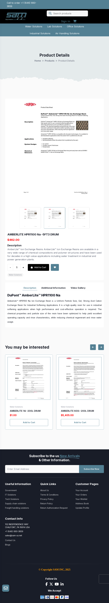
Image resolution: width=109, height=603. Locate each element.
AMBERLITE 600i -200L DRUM (77, 410)
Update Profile (82, 508)
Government (11, 490)
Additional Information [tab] (53, 288)
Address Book (82, 503)
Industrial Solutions (40, 33)
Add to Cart (29, 422)
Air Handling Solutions (67, 33)
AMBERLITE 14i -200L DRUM (25, 410)
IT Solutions (10, 494)
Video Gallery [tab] (78, 288)
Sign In (65, 21)
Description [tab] (30, 288)
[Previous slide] (93, 347)
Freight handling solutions (17, 508)
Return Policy (46, 503)
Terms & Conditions (49, 494)
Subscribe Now (91, 469)
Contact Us (10, 540)
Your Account (82, 490)
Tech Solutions (12, 499)
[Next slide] (101, 347)
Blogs (7, 544)
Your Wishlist (81, 499)
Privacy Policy (47, 499)
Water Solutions (33, 26)
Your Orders (81, 494)
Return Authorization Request (54, 508)
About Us (44, 490)
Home (37, 60)
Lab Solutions (54, 26)
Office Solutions (75, 26)
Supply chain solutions (15, 503)
